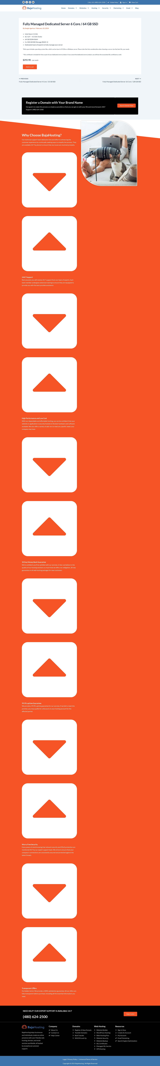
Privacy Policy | (73, 1060)
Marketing (119, 8)
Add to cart (30, 67)
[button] (49, 213)
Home (63, 8)
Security (106, 8)
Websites (84, 8)
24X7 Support (28, 277)
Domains (72, 8)
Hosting (96, 8)
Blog (136, 8)
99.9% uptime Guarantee (32, 703)
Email (129, 8)
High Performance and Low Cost (36, 418)
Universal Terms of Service (88, 1060)
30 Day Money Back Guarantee (35, 562)
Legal (65, 1060)
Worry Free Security (30, 845)
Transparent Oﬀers (30, 989)
